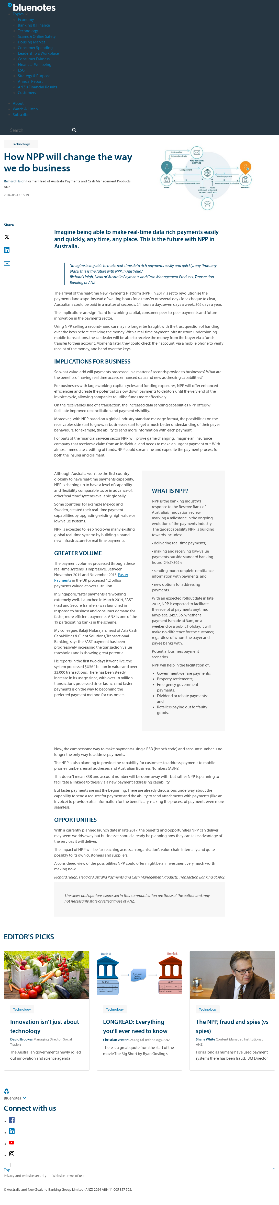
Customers (27, 92)
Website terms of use (68, 1175)
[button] (14, 237)
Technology (28, 30)
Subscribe (21, 114)
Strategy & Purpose (34, 75)
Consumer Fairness (34, 58)
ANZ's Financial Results (37, 86)
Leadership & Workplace (38, 53)
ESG (21, 70)
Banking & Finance (34, 25)
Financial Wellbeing (34, 64)
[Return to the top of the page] (139, 1170)
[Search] (43, 130)
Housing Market (31, 41)
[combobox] (43, 130)
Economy (26, 19)
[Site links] (24, 1098)
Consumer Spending (35, 47)
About (18, 103)
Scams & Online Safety (37, 36)
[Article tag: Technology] (22, 1009)
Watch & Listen (25, 108)
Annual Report (30, 81)
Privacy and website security (25, 1175)
